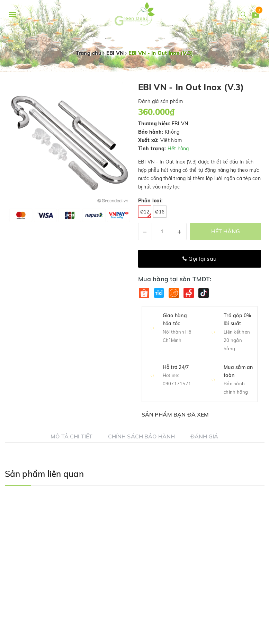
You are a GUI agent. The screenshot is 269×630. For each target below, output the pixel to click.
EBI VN (180, 123)
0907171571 (177, 383)
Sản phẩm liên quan (44, 474)
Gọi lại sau (199, 258)
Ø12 (146, 213)
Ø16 (159, 212)
